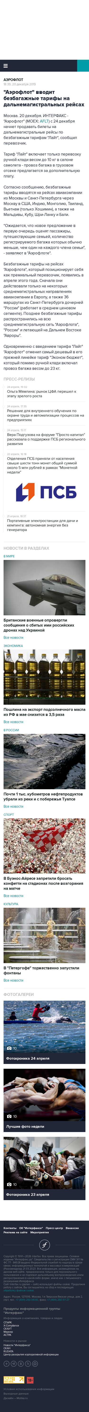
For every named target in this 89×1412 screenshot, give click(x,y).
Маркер (8, 1331)
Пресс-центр (54, 1228)
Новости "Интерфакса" (17, 1345)
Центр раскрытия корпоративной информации (31, 1354)
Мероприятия (39, 1232)
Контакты (10, 1228)
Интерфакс (44, 66)
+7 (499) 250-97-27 (58, 1299)
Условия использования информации (29, 1389)
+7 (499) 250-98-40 (27, 1299)
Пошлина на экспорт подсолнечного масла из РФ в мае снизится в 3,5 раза (44, 712)
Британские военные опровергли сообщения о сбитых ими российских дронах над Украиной (39, 625)
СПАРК (8, 1322)
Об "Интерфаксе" (31, 1228)
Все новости (13, 637)
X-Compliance (11, 1325)
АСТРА (7, 1335)
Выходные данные (16, 1394)
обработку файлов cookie (19, 1290)
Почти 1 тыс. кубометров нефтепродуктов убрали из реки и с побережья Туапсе (43, 797)
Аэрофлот (13, 80)
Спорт (9, 815)
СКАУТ (8, 1328)
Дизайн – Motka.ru (16, 1398)
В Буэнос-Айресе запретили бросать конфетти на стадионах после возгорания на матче (43, 883)
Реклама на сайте (16, 1232)
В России (11, 730)
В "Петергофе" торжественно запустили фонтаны (41, 971)
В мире (9, 556)
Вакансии (72, 1228)
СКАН (7, 1348)
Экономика (13, 646)
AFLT (44, 121)
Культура (11, 904)
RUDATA (8, 1351)
